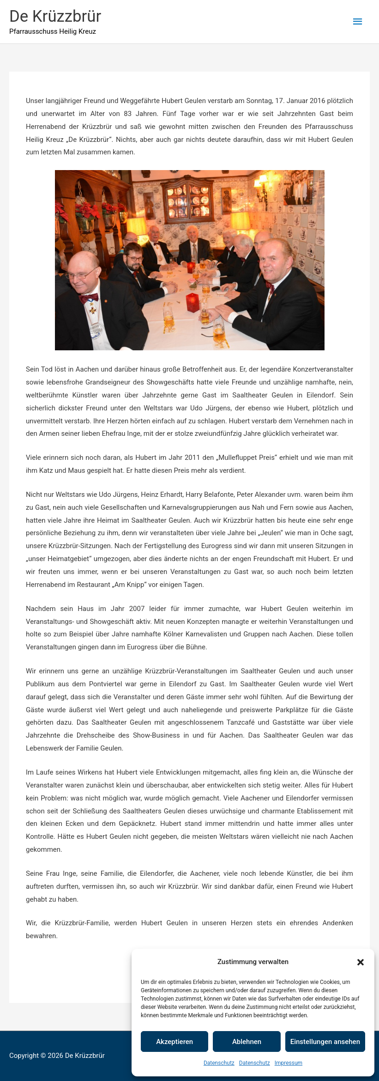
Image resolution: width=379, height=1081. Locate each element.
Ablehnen (246, 1042)
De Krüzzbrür (55, 16)
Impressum (288, 1063)
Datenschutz (219, 1063)
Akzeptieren (174, 1042)
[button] (360, 962)
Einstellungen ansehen (325, 1042)
